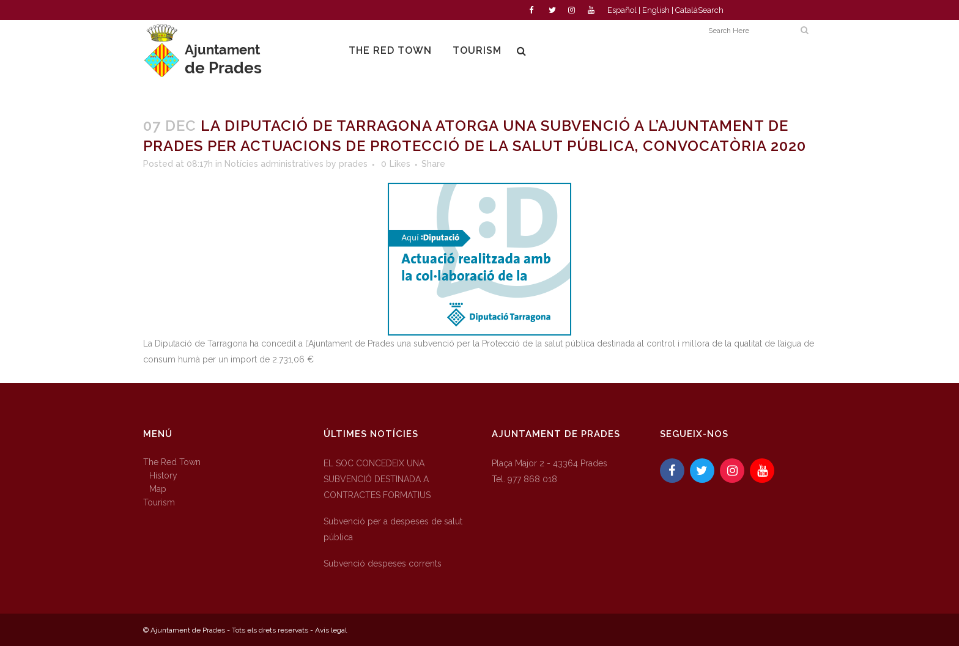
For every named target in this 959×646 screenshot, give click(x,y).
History (163, 475)
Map (157, 489)
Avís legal (331, 630)
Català (686, 10)
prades (353, 164)
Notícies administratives (274, 164)
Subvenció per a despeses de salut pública (393, 529)
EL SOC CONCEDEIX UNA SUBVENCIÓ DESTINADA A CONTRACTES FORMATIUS (377, 479)
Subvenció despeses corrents (383, 563)
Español (622, 10)
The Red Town (172, 462)
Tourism (159, 502)
